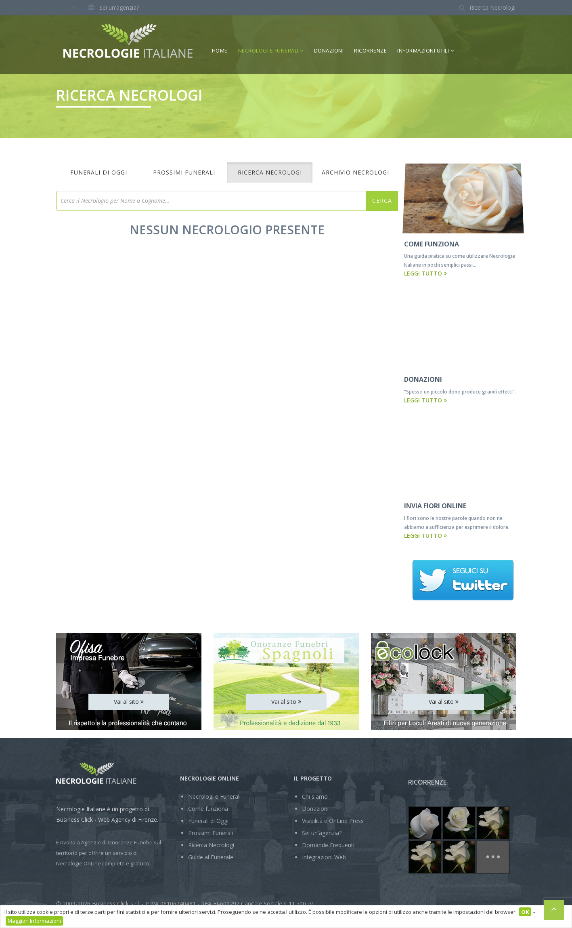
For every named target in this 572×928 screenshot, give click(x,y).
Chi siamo (315, 796)
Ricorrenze (370, 50)
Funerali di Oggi (98, 172)
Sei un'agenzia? (111, 7)
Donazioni (329, 50)
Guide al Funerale (210, 857)
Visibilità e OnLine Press (333, 821)
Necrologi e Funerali (271, 50)
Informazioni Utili (425, 50)
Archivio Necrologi (355, 172)
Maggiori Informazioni (34, 920)
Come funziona (208, 808)
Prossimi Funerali (184, 172)
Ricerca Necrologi (270, 172)
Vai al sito (129, 701)
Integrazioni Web (324, 857)
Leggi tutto (425, 273)
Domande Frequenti (328, 845)
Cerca (382, 200)
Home (220, 50)
